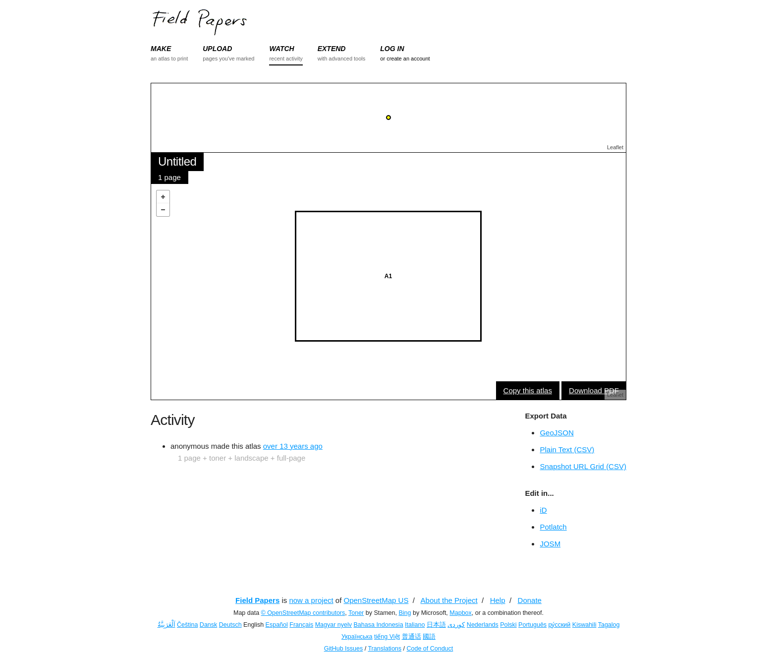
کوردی (456, 624)
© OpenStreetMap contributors (303, 612)
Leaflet (615, 147)
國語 (429, 636)
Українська (357, 636)
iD (543, 510)
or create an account (405, 58)
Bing (404, 612)
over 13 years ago (293, 446)
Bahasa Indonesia (378, 624)
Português (532, 624)
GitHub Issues (343, 648)
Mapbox (460, 612)
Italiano (415, 624)
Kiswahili (584, 624)
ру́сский (560, 624)
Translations (384, 648)
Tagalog (609, 624)
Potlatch (553, 527)
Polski (508, 624)
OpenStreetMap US (376, 600)
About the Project (449, 600)
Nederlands (483, 624)
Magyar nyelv (333, 624)
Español (277, 624)
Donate (530, 600)
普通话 (411, 636)
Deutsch (230, 624)
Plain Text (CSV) (567, 449)
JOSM (550, 543)
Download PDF (594, 390)
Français (301, 624)
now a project (311, 600)
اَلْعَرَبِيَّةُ (166, 624)
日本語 (436, 624)
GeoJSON (556, 432)
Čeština (187, 624)
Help (497, 600)
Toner (356, 612)
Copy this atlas (527, 390)
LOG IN (392, 49)
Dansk (208, 624)
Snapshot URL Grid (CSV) (583, 466)
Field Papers (257, 600)
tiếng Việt (387, 636)
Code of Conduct (429, 648)
